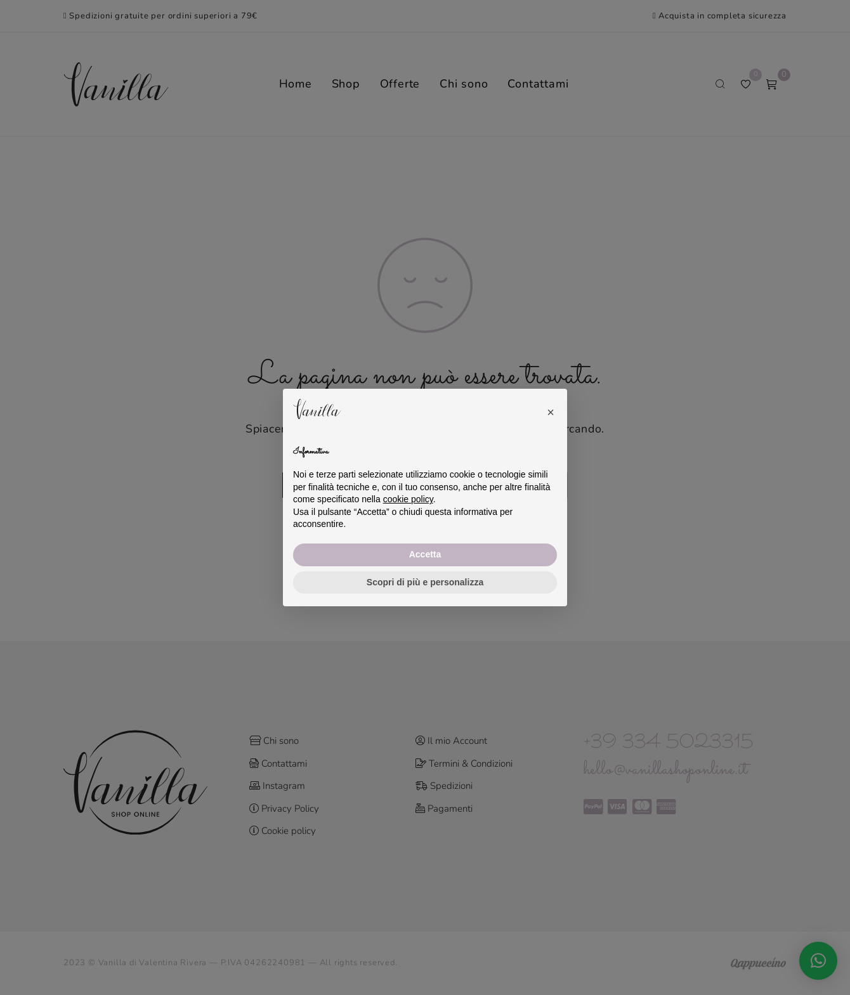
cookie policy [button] (408, 499)
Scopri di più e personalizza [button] (425, 582)
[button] (550, 409)
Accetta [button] (425, 554)
